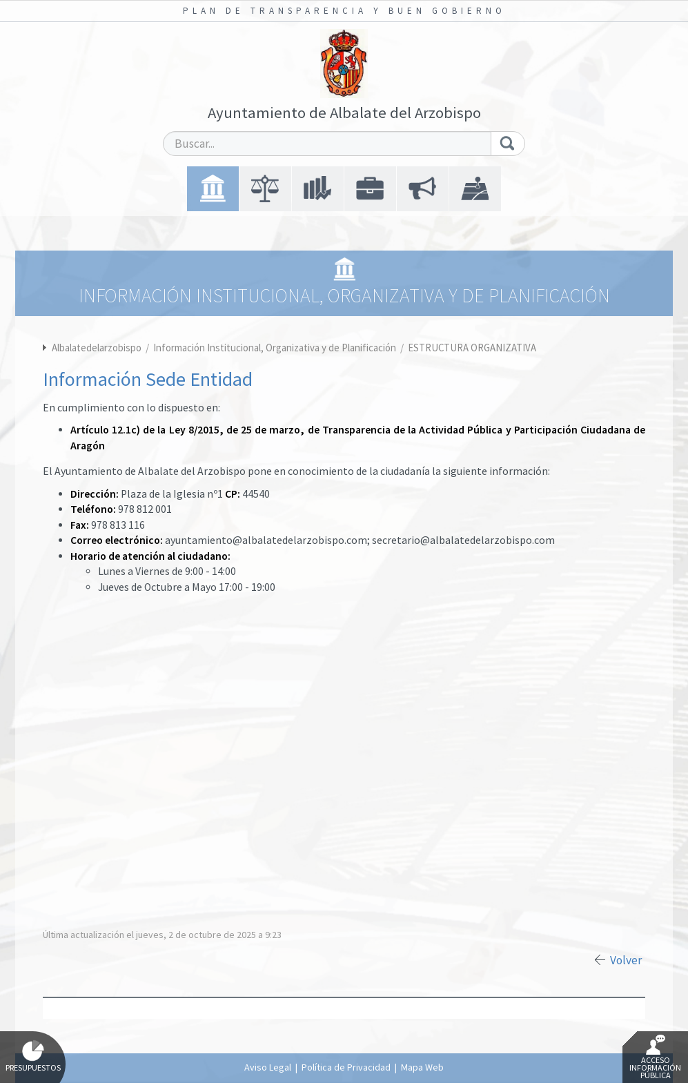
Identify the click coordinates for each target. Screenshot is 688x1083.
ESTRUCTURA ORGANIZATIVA (472, 347)
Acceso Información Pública (655, 1057)
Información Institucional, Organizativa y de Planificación (275, 347)
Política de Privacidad (346, 1067)
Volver (626, 960)
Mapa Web (422, 1067)
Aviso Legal (267, 1067)
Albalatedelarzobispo (96, 347)
